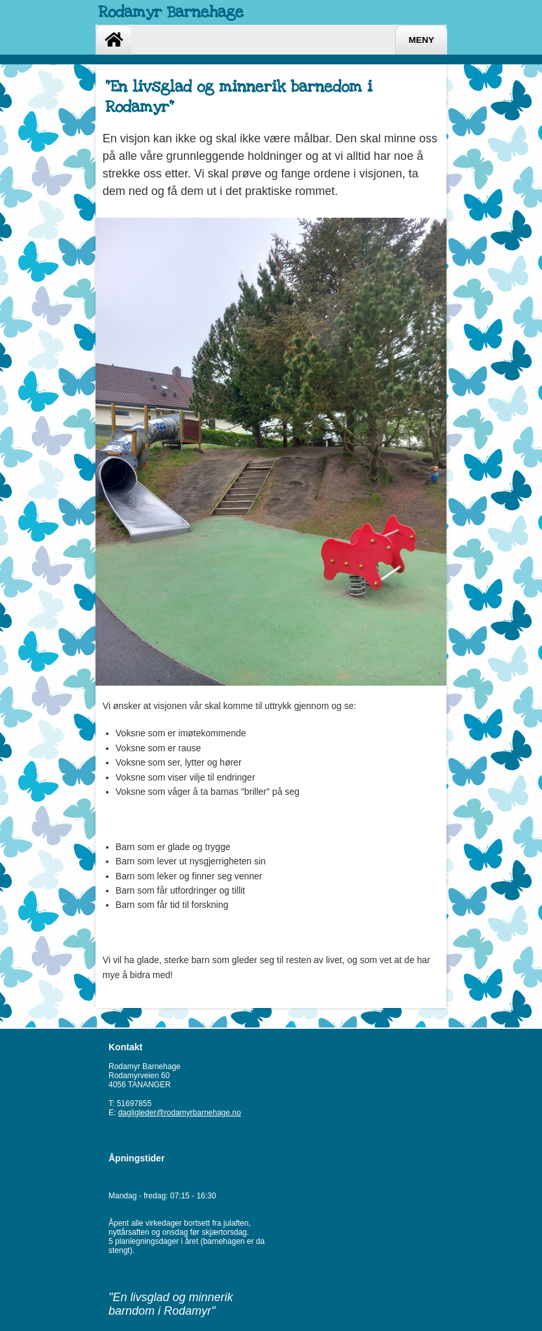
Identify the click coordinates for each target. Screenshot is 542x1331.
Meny (421, 40)
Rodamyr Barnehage (171, 12)
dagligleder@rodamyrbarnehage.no (179, 1112)
